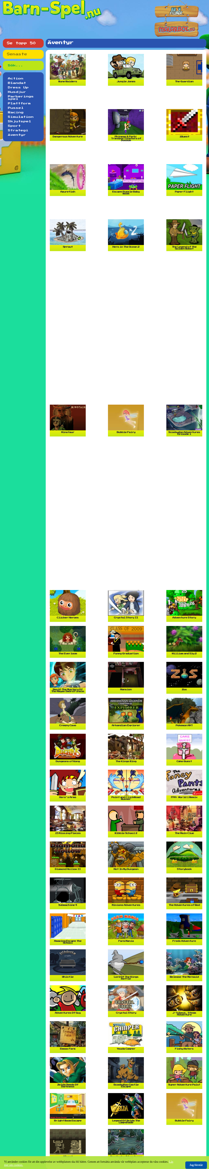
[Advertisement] (127, 99)
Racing (16, 112)
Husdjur (17, 92)
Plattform (19, 103)
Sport (14, 126)
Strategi (18, 130)
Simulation (21, 117)
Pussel (16, 108)
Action (15, 78)
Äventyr (17, 135)
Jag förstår (196, 1165)
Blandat (17, 83)
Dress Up (18, 87)
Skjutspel (19, 121)
